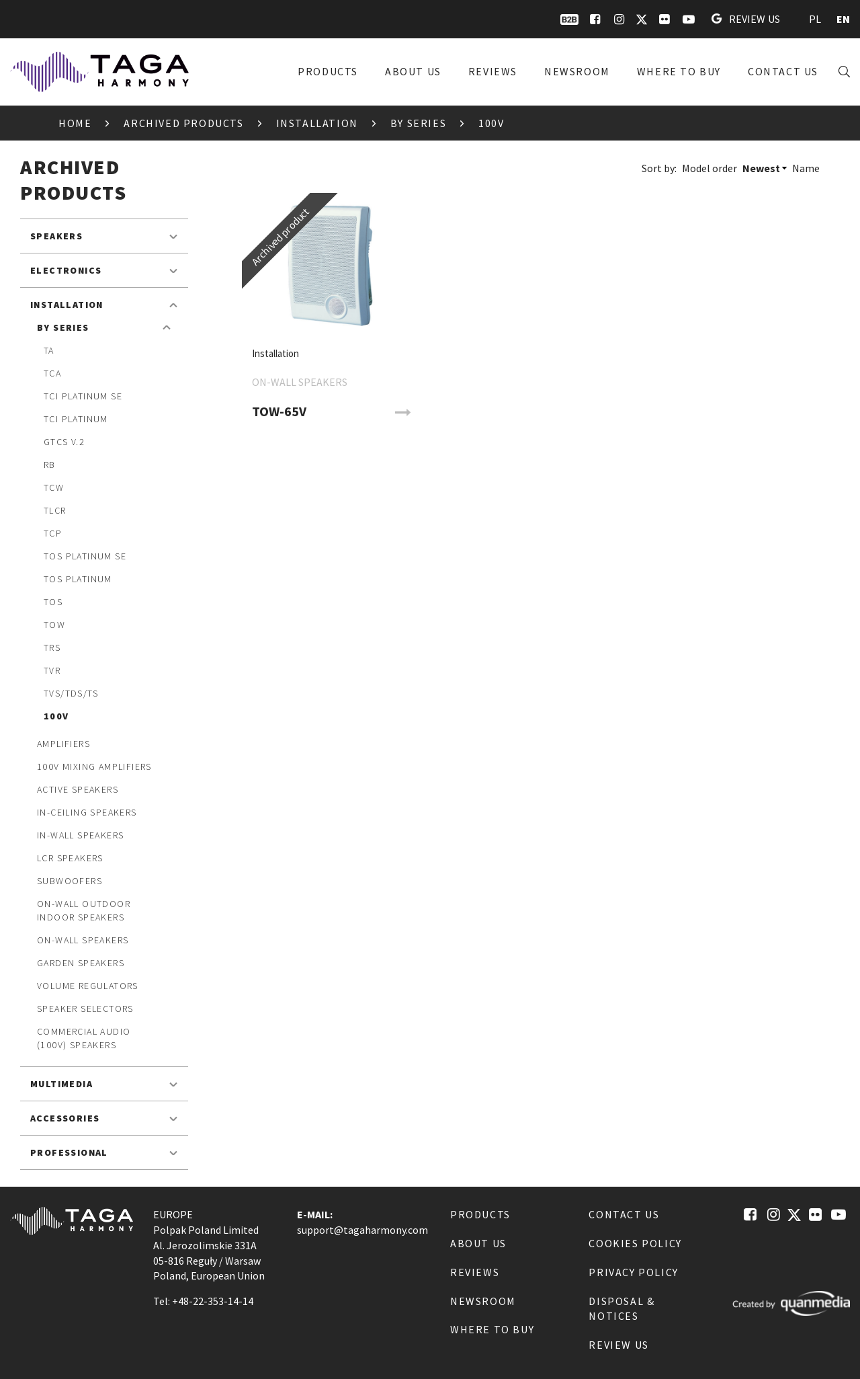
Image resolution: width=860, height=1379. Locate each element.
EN (843, 19)
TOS (53, 602)
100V (56, 716)
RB (50, 465)
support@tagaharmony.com (362, 1229)
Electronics (65, 270)
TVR (52, 670)
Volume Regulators (87, 986)
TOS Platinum (78, 579)
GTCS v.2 (64, 442)
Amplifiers (63, 744)
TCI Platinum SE (83, 396)
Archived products (183, 123)
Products (328, 71)
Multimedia (61, 1084)
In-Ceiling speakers (87, 812)
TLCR (55, 510)
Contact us (783, 71)
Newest (761, 168)
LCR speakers (70, 858)
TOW (54, 625)
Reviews (492, 71)
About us (413, 71)
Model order (709, 168)
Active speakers (77, 789)
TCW (54, 487)
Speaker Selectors (85, 1008)
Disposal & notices (621, 1308)
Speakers (56, 236)
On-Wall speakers (82, 940)
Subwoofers (69, 881)
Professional (69, 1152)
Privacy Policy (633, 1272)
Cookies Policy (635, 1243)
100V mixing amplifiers (94, 766)
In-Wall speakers (80, 835)
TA (49, 350)
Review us (746, 19)
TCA (52, 373)
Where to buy (679, 71)
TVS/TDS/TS (71, 693)
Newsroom (577, 71)
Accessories (64, 1118)
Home (74, 123)
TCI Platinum (76, 419)
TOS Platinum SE (85, 556)
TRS (52, 647)
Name (806, 168)
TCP (53, 533)
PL (815, 19)
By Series (418, 123)
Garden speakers (80, 963)
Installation (317, 123)
